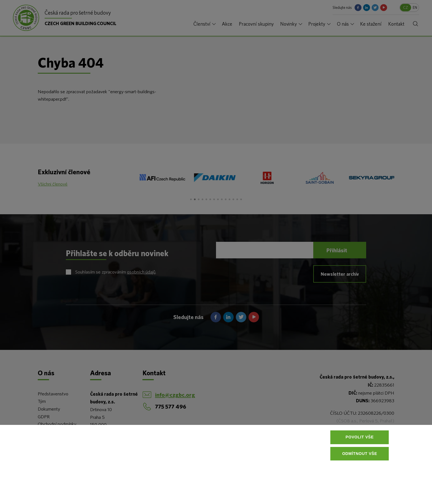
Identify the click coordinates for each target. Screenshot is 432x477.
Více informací (92, 463)
